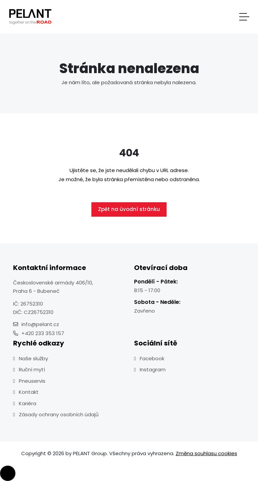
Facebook (152, 358)
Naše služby (33, 358)
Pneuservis (32, 380)
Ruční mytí (32, 369)
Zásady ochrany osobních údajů (59, 414)
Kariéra (27, 403)
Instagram (153, 369)
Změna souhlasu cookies (206, 453)
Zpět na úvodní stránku (129, 209)
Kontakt (29, 391)
